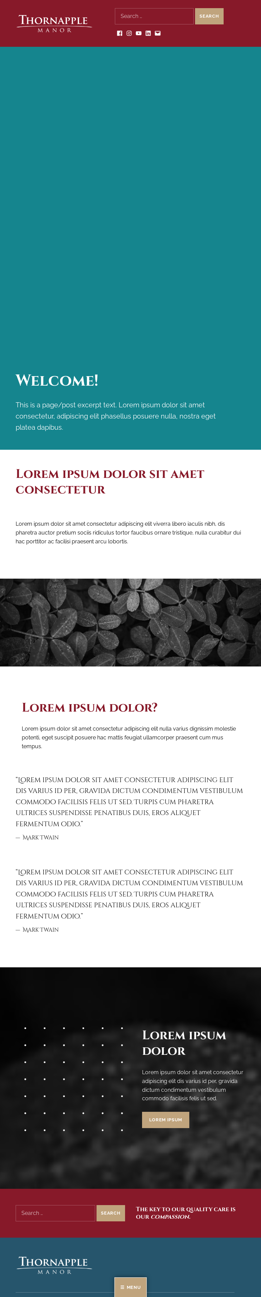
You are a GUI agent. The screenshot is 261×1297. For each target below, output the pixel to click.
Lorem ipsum (165, 1119)
